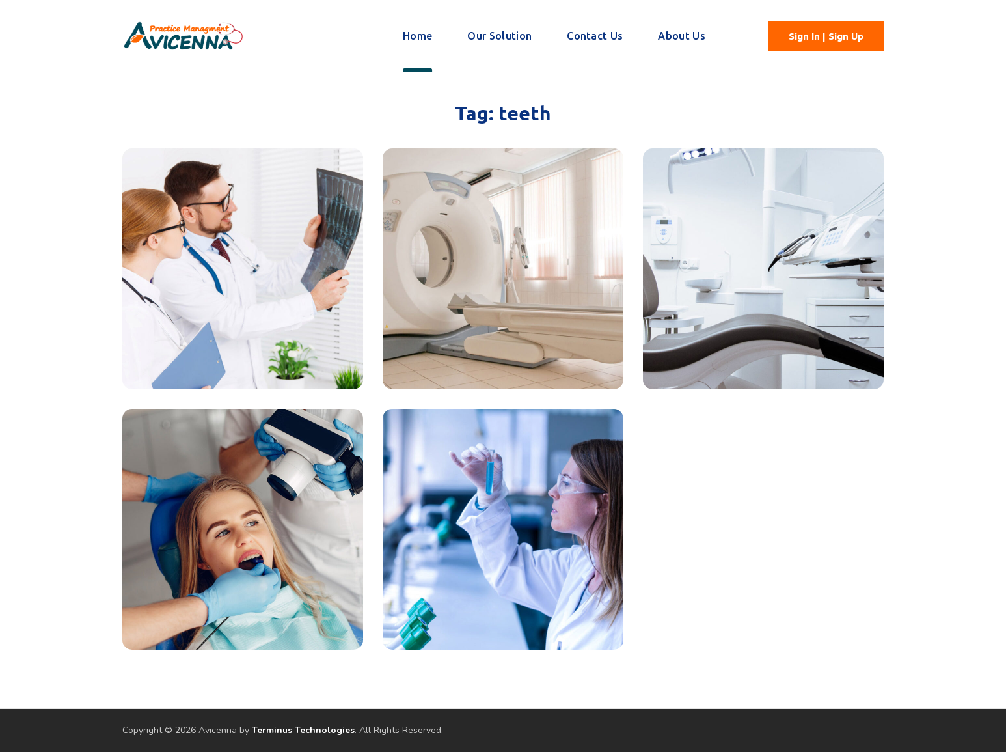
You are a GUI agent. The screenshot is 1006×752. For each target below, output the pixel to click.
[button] (826, 36)
